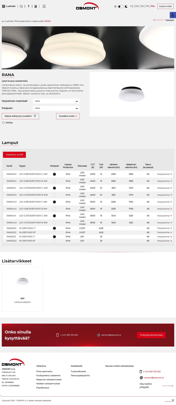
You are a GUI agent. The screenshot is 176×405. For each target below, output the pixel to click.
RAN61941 (11, 188)
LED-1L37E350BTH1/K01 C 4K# (33, 188)
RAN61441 (11, 216)
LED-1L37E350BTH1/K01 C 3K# (33, 216)
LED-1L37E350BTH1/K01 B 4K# (33, 195)
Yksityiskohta (163, 174)
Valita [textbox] (37, 101)
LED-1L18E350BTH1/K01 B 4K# (33, 181)
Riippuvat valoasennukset (49, 380)
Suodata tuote (66, 116)
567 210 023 (69, 335)
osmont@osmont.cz (111, 335)
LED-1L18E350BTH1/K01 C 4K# (33, 174)
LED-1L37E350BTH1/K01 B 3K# (33, 223)
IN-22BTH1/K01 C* (27, 228)
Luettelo (9, 21)
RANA (48, 21)
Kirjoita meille (165, 6)
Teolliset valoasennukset (48, 384)
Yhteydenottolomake (151, 335)
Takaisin (169, 20)
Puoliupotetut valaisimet (48, 376)
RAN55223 (11, 228)
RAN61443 (12, 202)
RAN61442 (12, 209)
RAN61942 (11, 181)
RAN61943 (11, 174)
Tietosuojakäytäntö (80, 376)
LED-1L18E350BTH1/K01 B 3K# (33, 209)
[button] (173, 15)
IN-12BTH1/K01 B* (27, 241)
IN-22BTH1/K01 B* (27, 233)
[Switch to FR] (147, 6)
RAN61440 (12, 223)
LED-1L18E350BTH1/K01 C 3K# (33, 202)
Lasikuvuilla (37, 21)
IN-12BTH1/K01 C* (27, 237)
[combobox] (56, 101)
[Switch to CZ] (131, 6)
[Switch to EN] (137, 6)
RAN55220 (12, 241)
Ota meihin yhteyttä (146, 386)
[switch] (121, 6)
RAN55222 (11, 233)
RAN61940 (12, 195)
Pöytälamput (42, 388)
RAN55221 (11, 237)
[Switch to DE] (142, 6)
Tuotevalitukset (78, 372)
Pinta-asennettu (23, 21)
